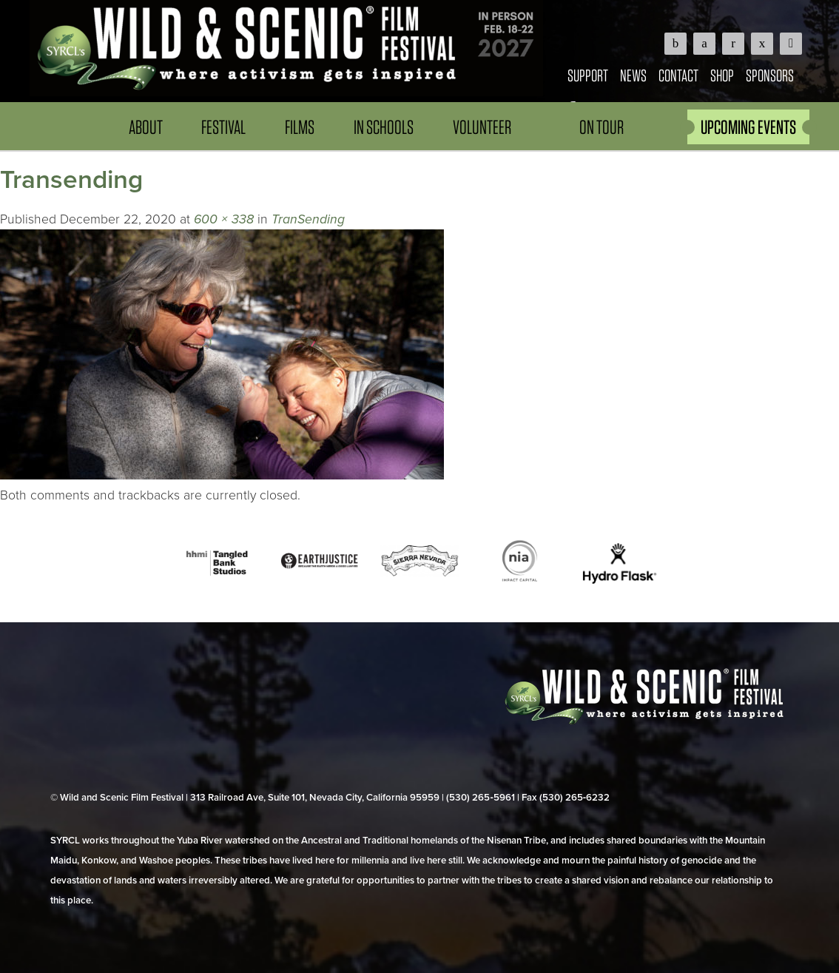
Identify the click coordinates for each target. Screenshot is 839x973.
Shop (722, 75)
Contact (678, 75)
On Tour (601, 126)
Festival (223, 126)
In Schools (384, 126)
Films (299, 126)
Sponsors (770, 75)
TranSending (308, 219)
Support (587, 75)
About (146, 126)
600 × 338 (224, 219)
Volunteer (482, 126)
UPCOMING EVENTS (748, 126)
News (633, 75)
